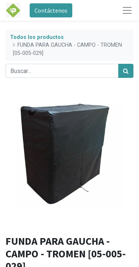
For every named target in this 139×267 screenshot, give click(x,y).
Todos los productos (37, 37)
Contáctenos (50, 10)
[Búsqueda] (125, 71)
